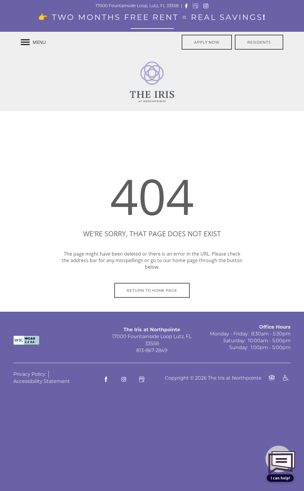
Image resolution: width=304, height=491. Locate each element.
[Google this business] (141, 379)
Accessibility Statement (41, 381)
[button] (207, 42)
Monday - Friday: (229, 334)
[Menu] (33, 42)
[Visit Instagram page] (123, 379)
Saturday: (234, 340)
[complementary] (280, 438)
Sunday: (238, 347)
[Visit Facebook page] (106, 379)
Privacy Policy (29, 374)
